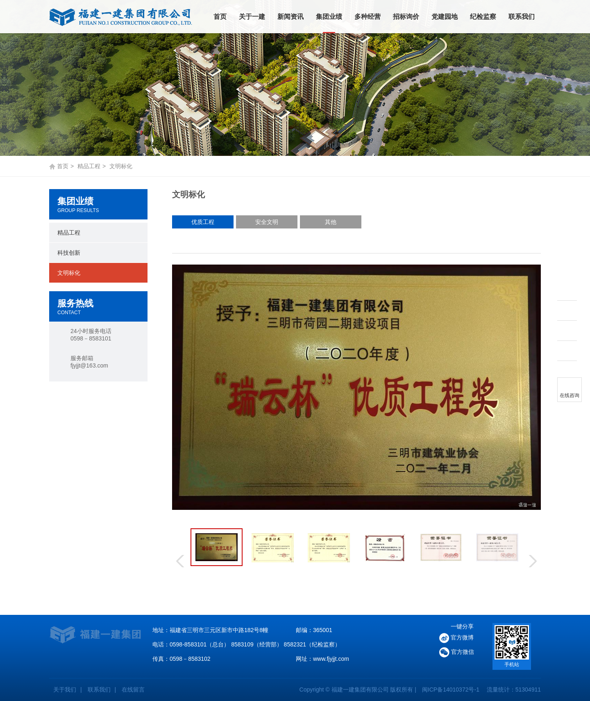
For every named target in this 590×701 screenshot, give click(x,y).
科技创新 (68, 252)
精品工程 (88, 166)
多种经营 (367, 16)
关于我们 (64, 689)
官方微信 (456, 652)
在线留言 (133, 689)
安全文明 (266, 222)
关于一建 (252, 16)
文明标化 (68, 272)
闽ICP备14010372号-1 (450, 689)
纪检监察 (483, 16)
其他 (330, 222)
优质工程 (202, 222)
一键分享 (462, 626)
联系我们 (521, 16)
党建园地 (444, 16)
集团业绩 (329, 16)
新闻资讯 (290, 16)
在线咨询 (569, 395)
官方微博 (456, 638)
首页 (220, 16)
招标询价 (406, 16)
